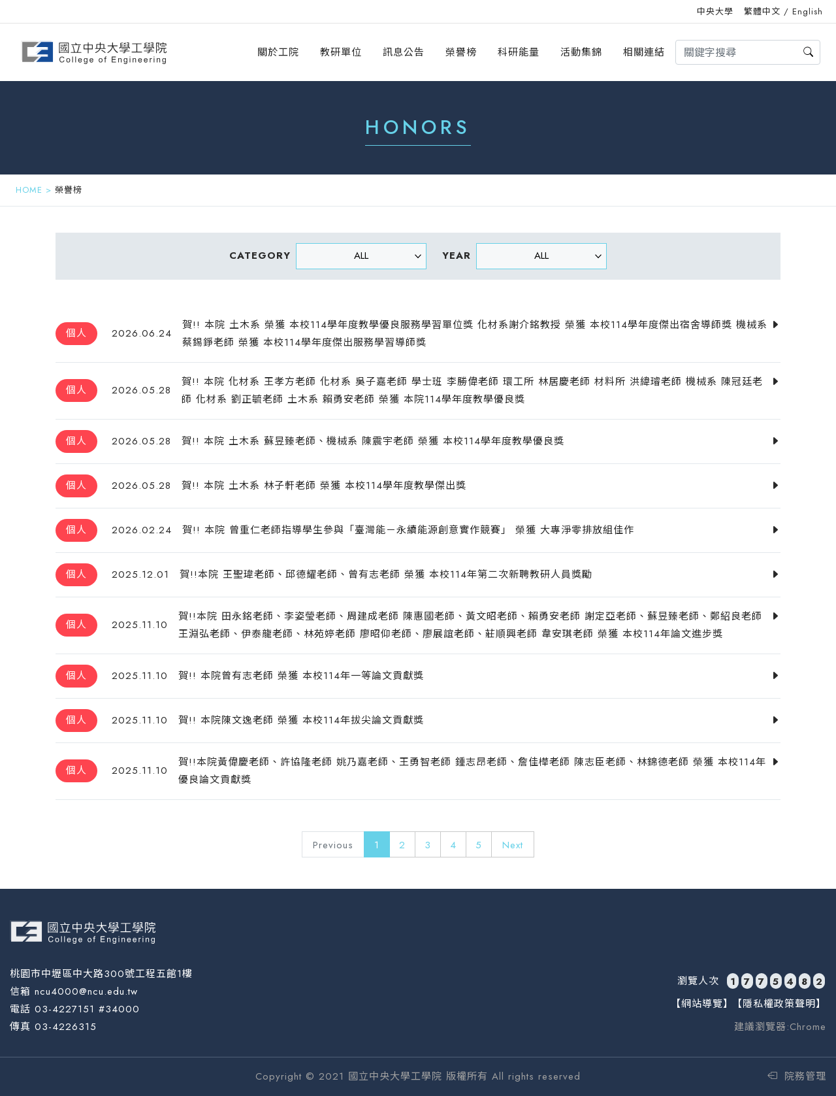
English (807, 11)
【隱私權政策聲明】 (779, 1004)
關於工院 (278, 52)
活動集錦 (581, 52)
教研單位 (341, 52)
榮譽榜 (461, 52)
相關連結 (644, 52)
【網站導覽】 (702, 1004)
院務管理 (796, 1076)
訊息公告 (404, 52)
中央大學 (715, 11)
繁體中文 (762, 11)
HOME (29, 190)
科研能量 (518, 52)
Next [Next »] (512, 845)
